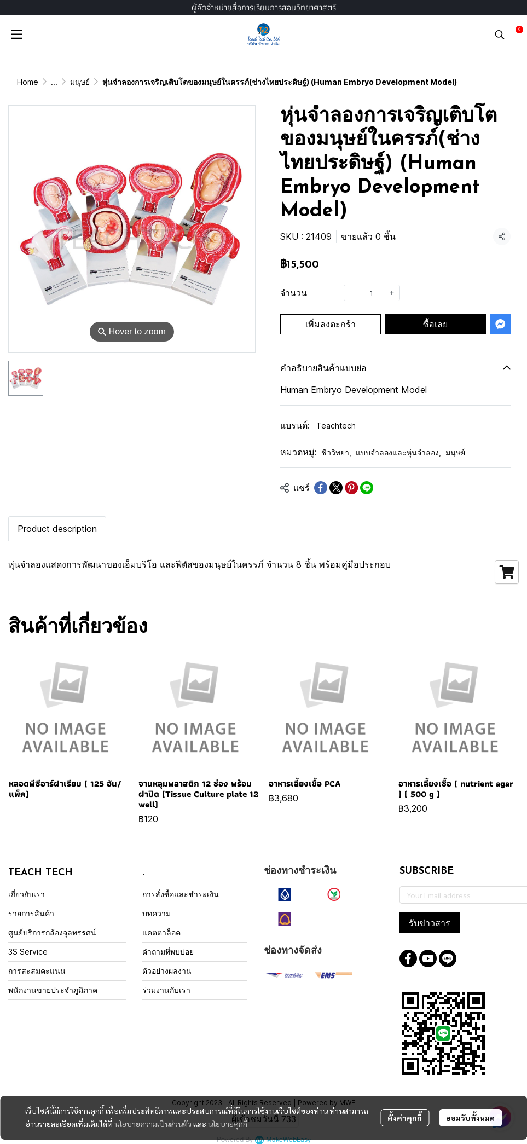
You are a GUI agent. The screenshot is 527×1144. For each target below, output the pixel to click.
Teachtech (336, 425)
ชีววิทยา (336, 452)
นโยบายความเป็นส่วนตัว (153, 1124)
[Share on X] (336, 487)
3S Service (28, 951)
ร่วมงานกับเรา (166, 990)
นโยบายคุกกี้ (227, 1124)
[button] (499, 34)
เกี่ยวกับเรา (26, 894)
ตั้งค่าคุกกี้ (404, 1118)
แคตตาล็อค (161, 932)
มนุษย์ (80, 81)
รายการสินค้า (31, 913)
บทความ (156, 913)
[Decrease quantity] (352, 293)
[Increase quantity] (391, 293)
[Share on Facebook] (320, 487)
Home (27, 81)
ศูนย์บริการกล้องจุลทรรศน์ (52, 932)
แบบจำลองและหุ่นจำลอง (398, 452)
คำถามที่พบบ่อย (168, 951)
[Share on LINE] (366, 487)
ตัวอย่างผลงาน (167, 970)
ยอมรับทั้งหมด (470, 1118)
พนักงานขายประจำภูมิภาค (52, 990)
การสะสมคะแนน (37, 970)
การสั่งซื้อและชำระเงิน (180, 894)
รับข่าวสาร (429, 922)
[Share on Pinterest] (351, 487)
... (54, 81)
